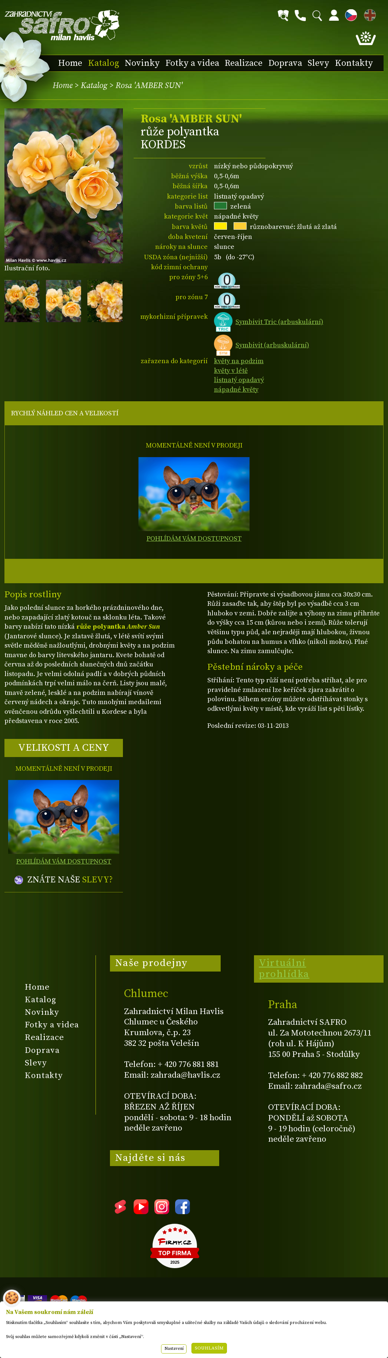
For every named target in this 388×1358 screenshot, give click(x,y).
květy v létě (231, 370)
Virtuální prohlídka (284, 968)
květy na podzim (239, 361)
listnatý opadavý (239, 380)
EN (368, 14)
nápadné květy (236, 389)
